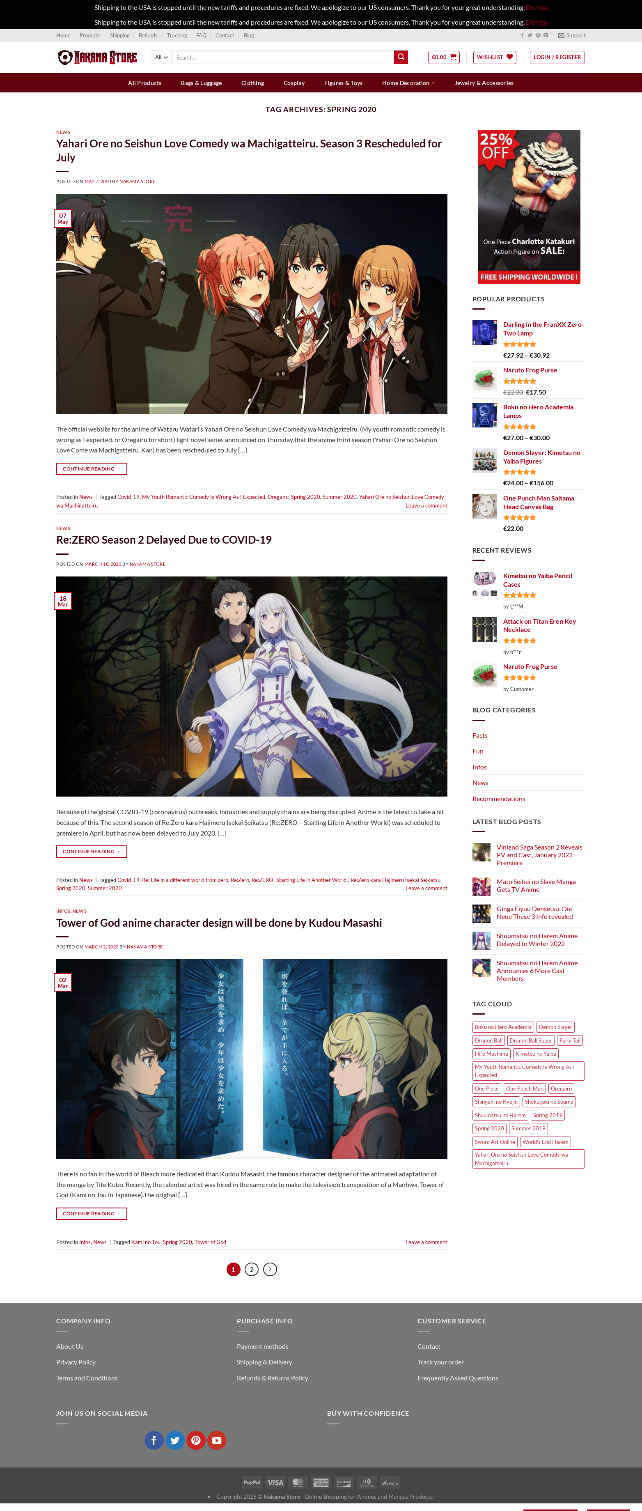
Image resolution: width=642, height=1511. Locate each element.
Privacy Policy (76, 1362)
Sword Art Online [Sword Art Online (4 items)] (495, 1142)
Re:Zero (240, 880)
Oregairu (278, 497)
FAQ (201, 35)
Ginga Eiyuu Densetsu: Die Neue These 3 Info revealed (535, 912)
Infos (63, 911)
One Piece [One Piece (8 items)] (487, 1088)
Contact (225, 35)
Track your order (440, 1362)
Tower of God (210, 1242)
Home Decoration (408, 83)
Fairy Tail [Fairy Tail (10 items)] (569, 1040)
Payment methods (263, 1346)
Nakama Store (137, 181)
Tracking (177, 35)
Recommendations (498, 798)
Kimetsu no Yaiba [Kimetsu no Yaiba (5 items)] (536, 1053)
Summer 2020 (340, 497)
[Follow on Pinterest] (538, 36)
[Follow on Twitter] (529, 36)
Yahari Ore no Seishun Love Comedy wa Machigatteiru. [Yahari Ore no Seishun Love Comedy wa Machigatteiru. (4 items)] (521, 1158)
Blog (249, 35)
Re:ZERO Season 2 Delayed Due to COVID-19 (164, 539)
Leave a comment (426, 505)
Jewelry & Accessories (484, 82)
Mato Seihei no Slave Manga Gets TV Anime (536, 885)
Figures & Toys (343, 82)
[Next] (270, 1270)
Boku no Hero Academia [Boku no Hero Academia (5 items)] (503, 1027)
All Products (144, 82)
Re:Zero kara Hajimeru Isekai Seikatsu (395, 880)
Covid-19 (128, 497)
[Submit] (401, 57)
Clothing (252, 82)
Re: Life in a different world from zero (185, 880)
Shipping (120, 35)
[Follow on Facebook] (522, 36)
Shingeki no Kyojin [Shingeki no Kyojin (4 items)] (496, 1101)
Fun (478, 751)
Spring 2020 (305, 497)
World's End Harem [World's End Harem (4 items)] (546, 1142)
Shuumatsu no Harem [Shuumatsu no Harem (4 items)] (500, 1115)
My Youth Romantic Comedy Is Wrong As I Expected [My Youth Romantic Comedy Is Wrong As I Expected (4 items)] (525, 1070)
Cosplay (294, 82)
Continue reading (92, 469)
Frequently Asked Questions (457, 1378)
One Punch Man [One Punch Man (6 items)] (524, 1088)
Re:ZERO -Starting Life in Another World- (300, 880)
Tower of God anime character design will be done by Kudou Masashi (219, 922)
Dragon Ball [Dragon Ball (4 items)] (488, 1040)
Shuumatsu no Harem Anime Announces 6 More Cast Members (537, 970)
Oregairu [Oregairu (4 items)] (561, 1088)
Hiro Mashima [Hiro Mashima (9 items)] (491, 1053)
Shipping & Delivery (264, 1362)
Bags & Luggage (201, 82)
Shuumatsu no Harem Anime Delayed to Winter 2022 (537, 939)
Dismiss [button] (537, 7)
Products (90, 35)
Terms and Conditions (87, 1378)
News (63, 132)
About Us (69, 1346)
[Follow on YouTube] (545, 36)
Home (63, 35)
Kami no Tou (145, 1242)
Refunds (148, 35)
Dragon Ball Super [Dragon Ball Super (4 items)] (531, 1040)
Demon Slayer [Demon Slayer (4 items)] (555, 1027)
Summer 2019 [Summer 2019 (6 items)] (528, 1128)
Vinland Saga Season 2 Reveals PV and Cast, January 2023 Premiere (539, 854)
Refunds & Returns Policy (272, 1378)
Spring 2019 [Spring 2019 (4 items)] (547, 1115)
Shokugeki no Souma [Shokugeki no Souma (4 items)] (549, 1101)
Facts (480, 735)
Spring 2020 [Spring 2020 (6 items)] (489, 1128)
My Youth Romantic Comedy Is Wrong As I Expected (203, 497)
